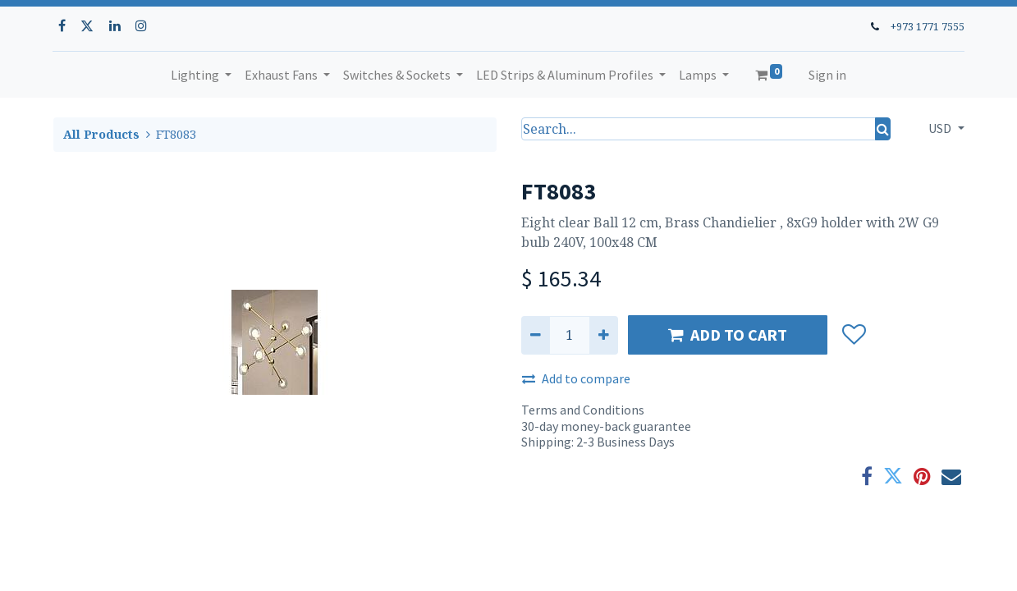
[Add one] (603, 335)
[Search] (883, 128)
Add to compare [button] (576, 378)
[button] (854, 335)
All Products (101, 134)
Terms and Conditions (582, 409)
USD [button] (941, 128)
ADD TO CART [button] (727, 334)
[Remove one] (535, 335)
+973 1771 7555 (927, 26)
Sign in (827, 74)
